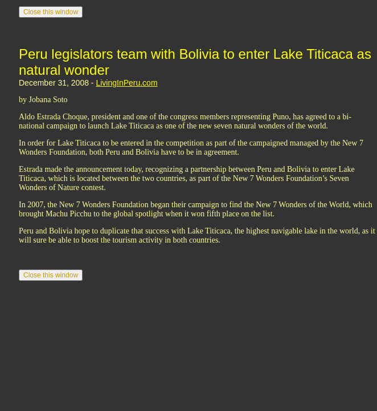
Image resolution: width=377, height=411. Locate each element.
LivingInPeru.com (126, 82)
